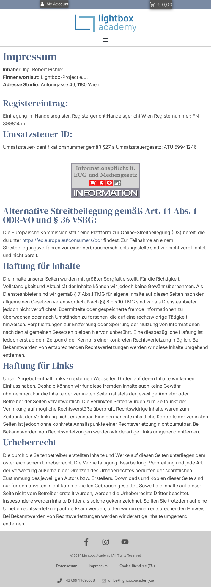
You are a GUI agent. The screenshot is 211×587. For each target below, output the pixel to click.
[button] (106, 40)
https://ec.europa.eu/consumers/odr (62, 240)
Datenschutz (66, 565)
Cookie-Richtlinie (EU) (137, 565)
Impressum (98, 565)
